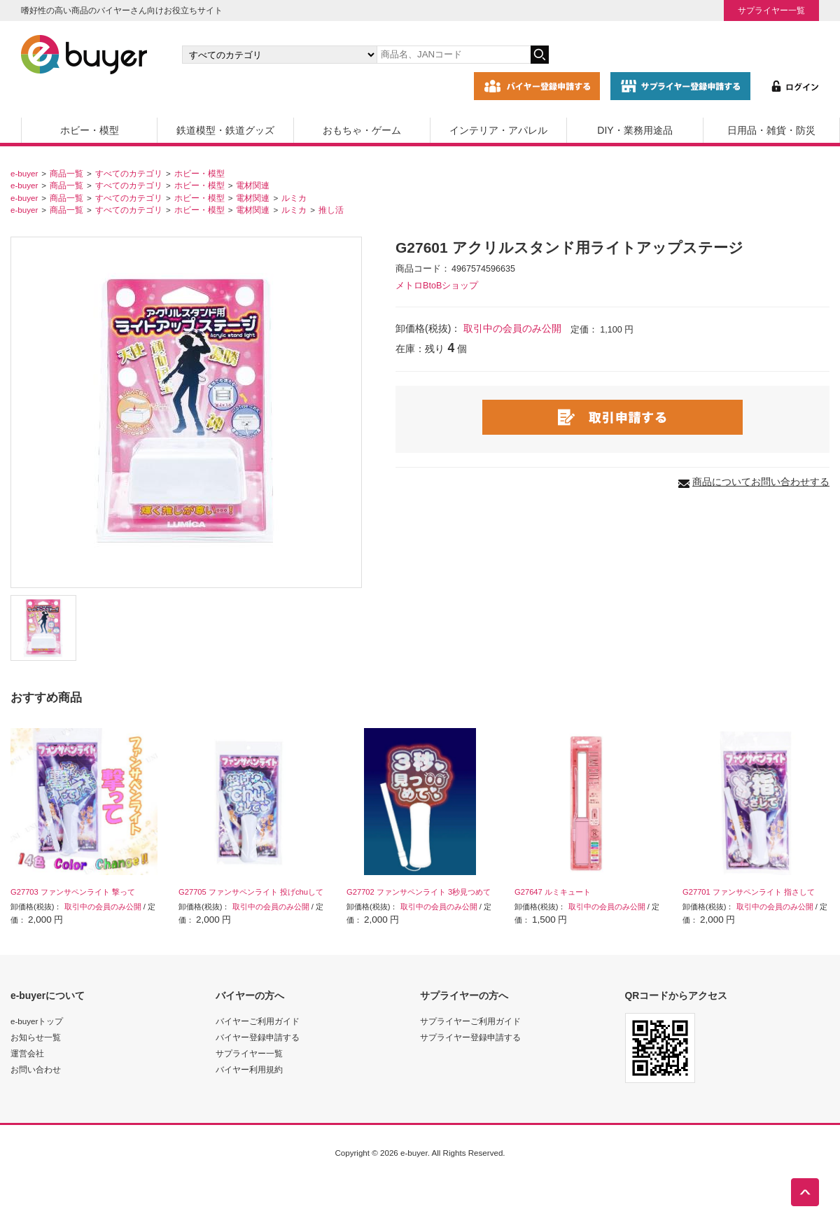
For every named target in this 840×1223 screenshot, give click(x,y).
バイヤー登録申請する (258, 1037)
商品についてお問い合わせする (761, 481)
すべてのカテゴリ (128, 173)
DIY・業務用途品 (634, 130)
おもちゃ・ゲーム (362, 130)
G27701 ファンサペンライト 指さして (748, 892)
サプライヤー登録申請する (470, 1037)
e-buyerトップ (36, 1021)
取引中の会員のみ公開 (512, 328)
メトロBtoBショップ (437, 286)
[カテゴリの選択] (279, 55)
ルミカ (294, 197)
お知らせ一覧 (35, 1037)
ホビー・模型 (89, 130)
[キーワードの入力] (454, 55)
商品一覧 (66, 173)
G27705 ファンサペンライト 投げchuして (250, 892)
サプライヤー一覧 (771, 10)
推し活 (331, 209)
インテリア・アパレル (498, 130)
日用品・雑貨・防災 (771, 130)
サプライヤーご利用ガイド (470, 1021)
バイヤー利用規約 (249, 1069)
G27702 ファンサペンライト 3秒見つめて (418, 892)
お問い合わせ (35, 1069)
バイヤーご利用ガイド (258, 1021)
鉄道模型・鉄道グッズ (225, 130)
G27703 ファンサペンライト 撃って (72, 892)
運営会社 (27, 1053)
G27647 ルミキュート (552, 892)
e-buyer (24, 173)
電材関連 (253, 185)
